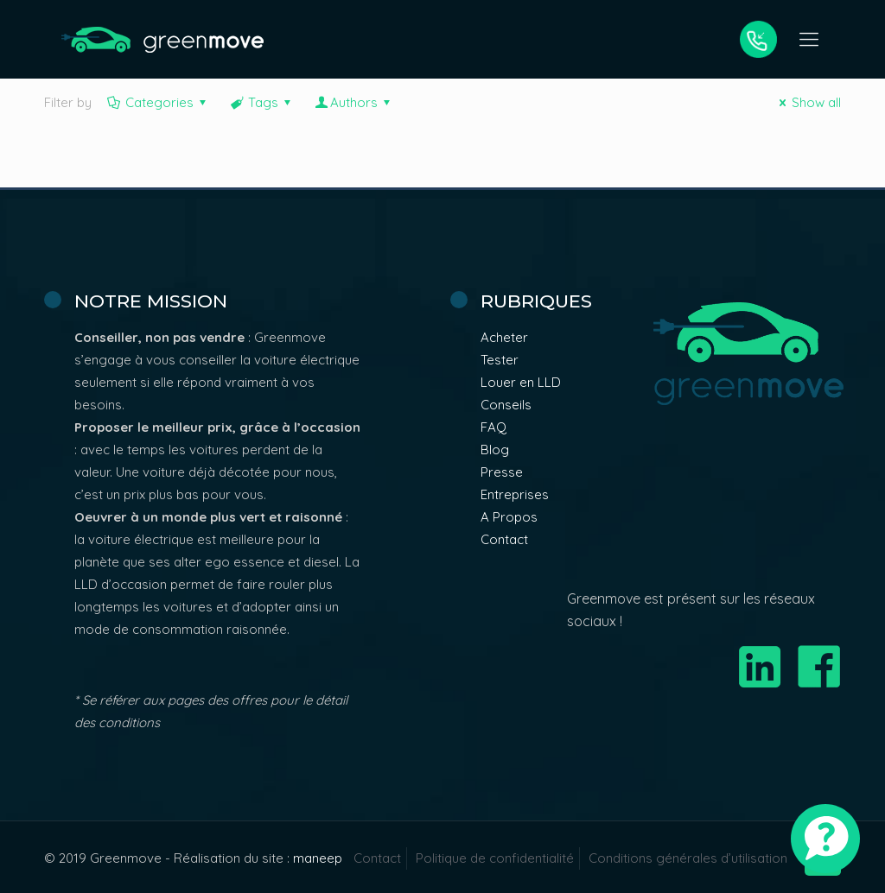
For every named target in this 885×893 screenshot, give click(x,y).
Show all (807, 102)
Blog (495, 449)
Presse (502, 472)
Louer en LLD (521, 382)
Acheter (504, 337)
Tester (500, 360)
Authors (354, 102)
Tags (261, 102)
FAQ (493, 427)
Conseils (506, 404)
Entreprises (515, 494)
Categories (158, 102)
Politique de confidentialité (495, 858)
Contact (504, 539)
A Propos (509, 517)
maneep (317, 858)
